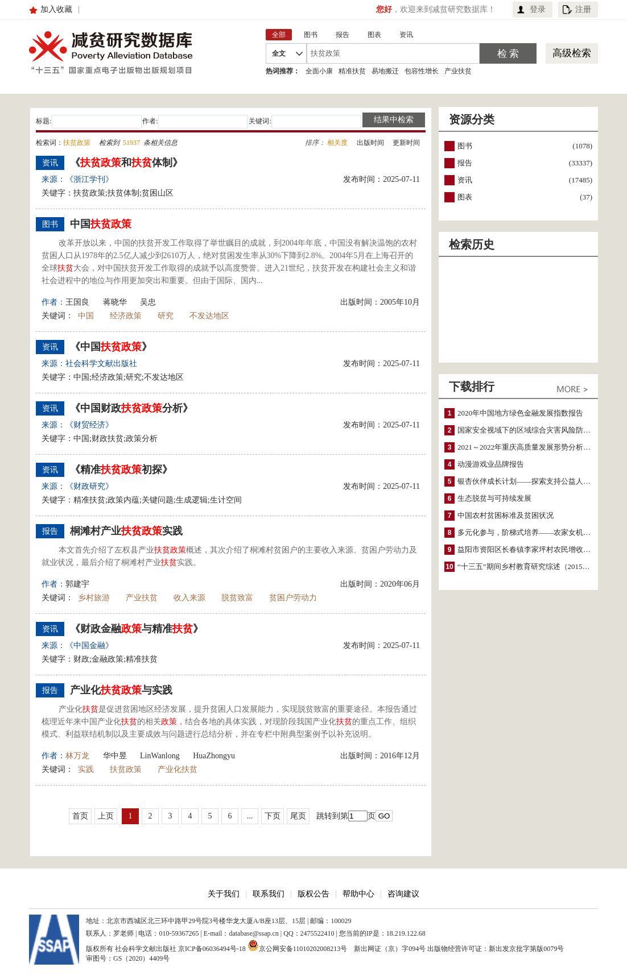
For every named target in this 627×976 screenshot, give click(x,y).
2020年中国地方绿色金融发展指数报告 (520, 413)
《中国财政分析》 (131, 408)
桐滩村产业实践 (126, 531)
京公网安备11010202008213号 (298, 945)
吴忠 (148, 302)
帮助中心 (358, 894)
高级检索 (571, 53)
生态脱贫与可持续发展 (494, 498)
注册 (583, 9)
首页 (80, 816)
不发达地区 (209, 316)
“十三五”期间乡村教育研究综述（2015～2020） (534, 566)
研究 (166, 316)
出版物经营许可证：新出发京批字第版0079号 (495, 949)
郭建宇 (77, 584)
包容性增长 (422, 71)
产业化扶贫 (177, 769)
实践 (86, 769)
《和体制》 (126, 162)
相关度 (337, 143)
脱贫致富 (237, 597)
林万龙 (77, 755)
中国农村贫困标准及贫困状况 (505, 515)
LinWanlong (160, 755)
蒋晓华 (115, 302)
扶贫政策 (126, 769)
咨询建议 (403, 894)
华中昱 (115, 755)
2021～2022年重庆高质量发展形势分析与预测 (531, 447)
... (250, 816)
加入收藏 (56, 9)
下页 (272, 816)
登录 (538, 9)
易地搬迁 (385, 71)
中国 (100, 224)
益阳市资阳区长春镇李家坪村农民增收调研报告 (535, 549)
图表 (464, 197)
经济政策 (126, 316)
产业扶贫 (458, 71)
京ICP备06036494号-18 (212, 949)
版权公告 (313, 894)
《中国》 (111, 346)
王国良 (77, 302)
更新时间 (406, 143)
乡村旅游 (94, 597)
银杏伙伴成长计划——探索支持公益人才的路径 (535, 481)
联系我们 (268, 894)
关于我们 (224, 894)
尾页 (298, 816)
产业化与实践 (121, 690)
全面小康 (319, 71)
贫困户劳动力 (293, 597)
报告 (464, 163)
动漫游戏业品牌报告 (490, 464)
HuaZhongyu (214, 755)
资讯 (464, 180)
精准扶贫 (352, 71)
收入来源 (189, 597)
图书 (464, 146)
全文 (279, 53)
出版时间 (370, 143)
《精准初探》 (121, 469)
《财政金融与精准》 (136, 628)
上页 (106, 816)
